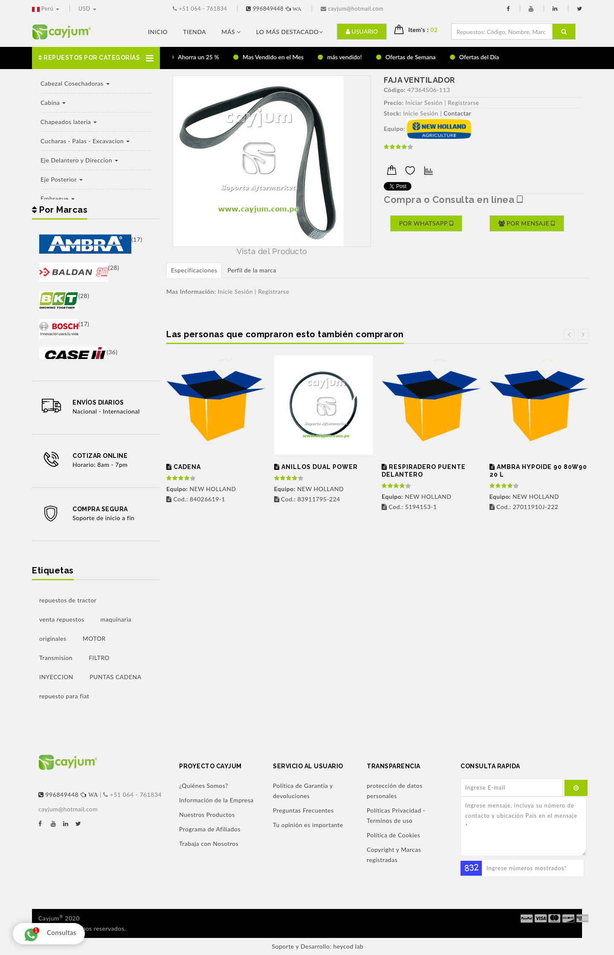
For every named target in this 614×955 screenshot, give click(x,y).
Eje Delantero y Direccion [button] (79, 160)
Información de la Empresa (216, 800)
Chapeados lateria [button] (69, 121)
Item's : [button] (426, 29)
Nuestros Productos (207, 814)
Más (230, 31)
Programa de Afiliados (209, 829)
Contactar (457, 113)
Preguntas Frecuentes (303, 810)
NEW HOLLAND (201, 488)
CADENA (183, 467)
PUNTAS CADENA (116, 676)
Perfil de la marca (251, 270)
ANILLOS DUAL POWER (316, 467)
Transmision (55, 657)
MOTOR (94, 638)
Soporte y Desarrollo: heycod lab (318, 946)
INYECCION (56, 676)
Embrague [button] (58, 198)
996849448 (274, 8)
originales (53, 638)
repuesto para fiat (64, 696)
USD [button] (87, 8)
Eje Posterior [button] (62, 179)
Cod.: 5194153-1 (409, 506)
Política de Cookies (393, 835)
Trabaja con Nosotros (208, 843)
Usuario (362, 31)
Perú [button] (46, 8)
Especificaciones (194, 270)
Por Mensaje (526, 223)
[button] (96, 58)
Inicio (158, 31)
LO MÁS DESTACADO (289, 31)
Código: (394, 89)
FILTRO (99, 657)
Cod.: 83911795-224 (307, 499)
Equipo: (394, 128)
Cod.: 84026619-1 (195, 499)
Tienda (194, 31)
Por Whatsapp (426, 223)
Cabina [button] (53, 102)
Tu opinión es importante (308, 824)
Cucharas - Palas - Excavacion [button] (85, 141)
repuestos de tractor (67, 600)
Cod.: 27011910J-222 (524, 506)
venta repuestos (61, 619)
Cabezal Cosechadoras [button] (75, 83)
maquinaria (116, 619)
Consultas (47, 933)
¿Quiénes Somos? (203, 785)
